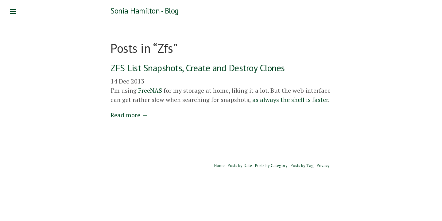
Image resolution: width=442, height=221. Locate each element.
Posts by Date (239, 165)
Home (219, 165)
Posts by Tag (302, 165)
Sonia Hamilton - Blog (144, 11)
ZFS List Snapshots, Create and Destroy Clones (197, 68)
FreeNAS (150, 90)
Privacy (323, 165)
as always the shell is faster (290, 99)
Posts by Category (271, 165)
